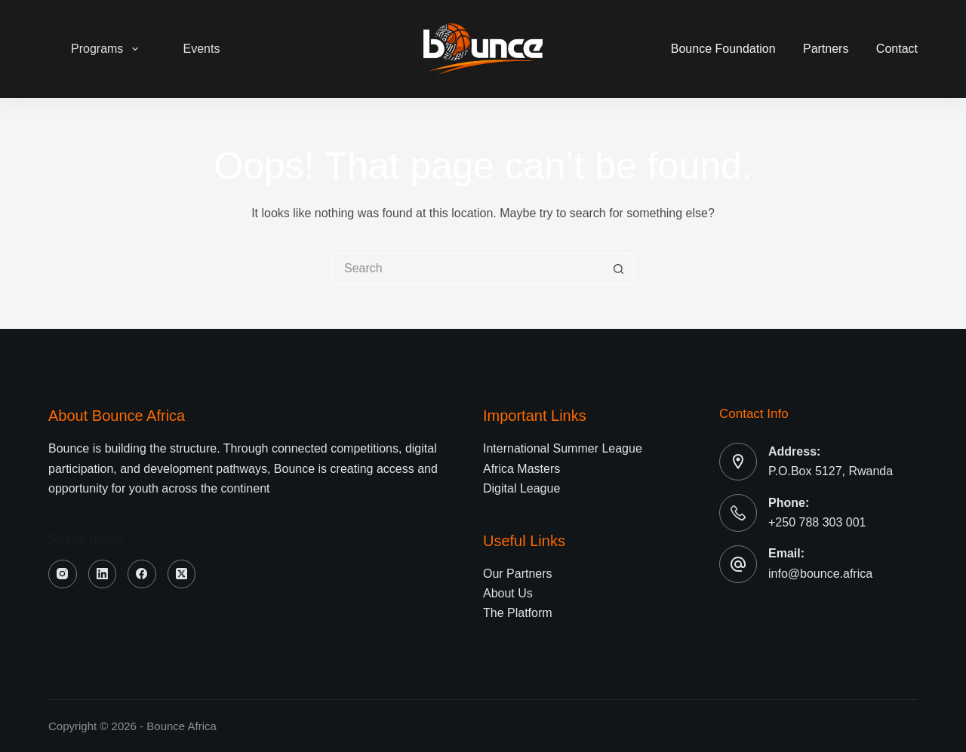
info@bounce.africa (820, 573)
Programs (107, 49)
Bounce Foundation (723, 48)
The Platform (517, 612)
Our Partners (517, 573)
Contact (897, 48)
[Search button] (619, 268)
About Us (508, 593)
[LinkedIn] (102, 574)
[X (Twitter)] (182, 574)
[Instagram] (62, 574)
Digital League (521, 488)
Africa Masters (521, 468)
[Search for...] (468, 268)
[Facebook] (142, 574)
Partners (825, 48)
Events (201, 48)
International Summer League (562, 448)
